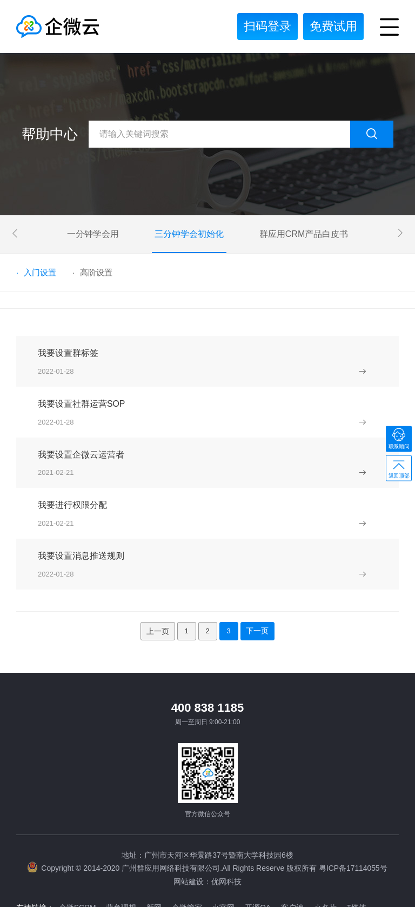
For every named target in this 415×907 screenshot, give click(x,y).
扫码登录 (267, 26)
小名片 (330, 869)
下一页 (258, 593)
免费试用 (333, 26)
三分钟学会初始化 (189, 234)
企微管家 (190, 869)
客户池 (297, 869)
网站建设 (74, 885)
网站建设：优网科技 (207, 843)
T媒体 (363, 869)
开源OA (262, 869)
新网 (156, 869)
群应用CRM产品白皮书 (303, 234)
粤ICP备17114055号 (352, 830)
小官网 (227, 869)
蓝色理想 (123, 869)
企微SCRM (78, 869)
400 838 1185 (207, 670)
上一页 (156, 593)
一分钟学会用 (93, 234)
